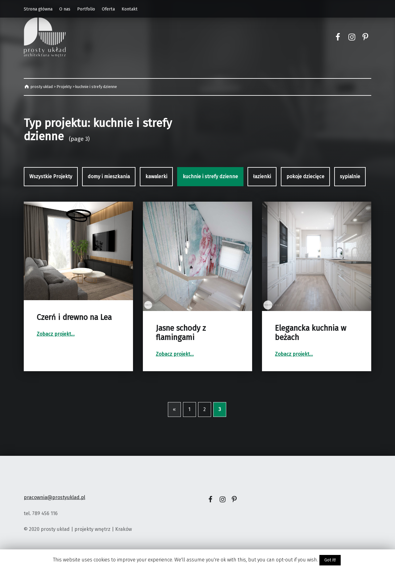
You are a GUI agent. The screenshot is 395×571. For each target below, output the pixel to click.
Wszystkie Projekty (50, 176)
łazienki (262, 176)
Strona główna (38, 9)
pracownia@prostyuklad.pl (54, 497)
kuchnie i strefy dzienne (210, 176)
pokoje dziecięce (305, 176)
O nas (64, 9)
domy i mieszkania (109, 176)
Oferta (108, 9)
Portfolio (86, 9)
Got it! (330, 560)
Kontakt (130, 9)
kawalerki (156, 176)
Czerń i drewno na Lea (74, 317)
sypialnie (350, 176)
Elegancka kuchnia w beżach (310, 333)
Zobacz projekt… (56, 334)
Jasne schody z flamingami (181, 333)
